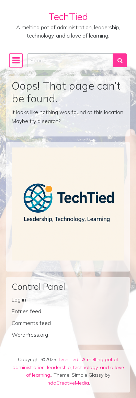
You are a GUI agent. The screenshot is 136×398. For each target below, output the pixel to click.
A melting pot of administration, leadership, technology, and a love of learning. (68, 367)
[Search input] (70, 60)
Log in (19, 299)
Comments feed (31, 322)
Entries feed (26, 311)
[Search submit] (120, 60)
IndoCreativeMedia (67, 383)
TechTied (68, 16)
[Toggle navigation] (16, 60)
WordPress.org (30, 334)
